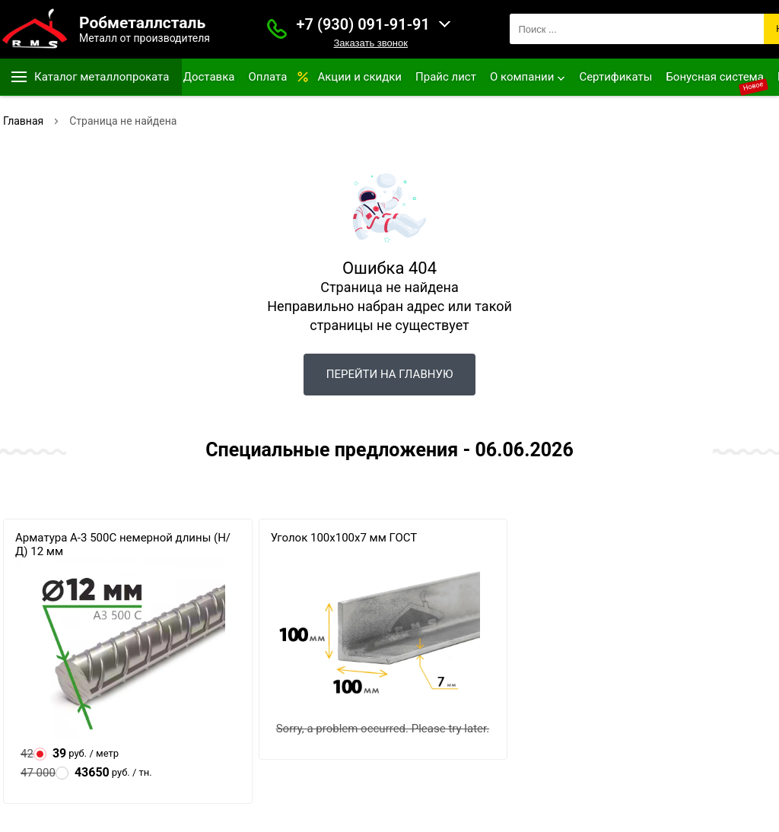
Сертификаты (615, 77)
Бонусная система (715, 77)
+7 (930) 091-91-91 (363, 24)
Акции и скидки (359, 77)
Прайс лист (445, 77)
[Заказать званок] (277, 29)
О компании (522, 77)
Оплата (267, 77)
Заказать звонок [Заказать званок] (370, 43)
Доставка (209, 77)
